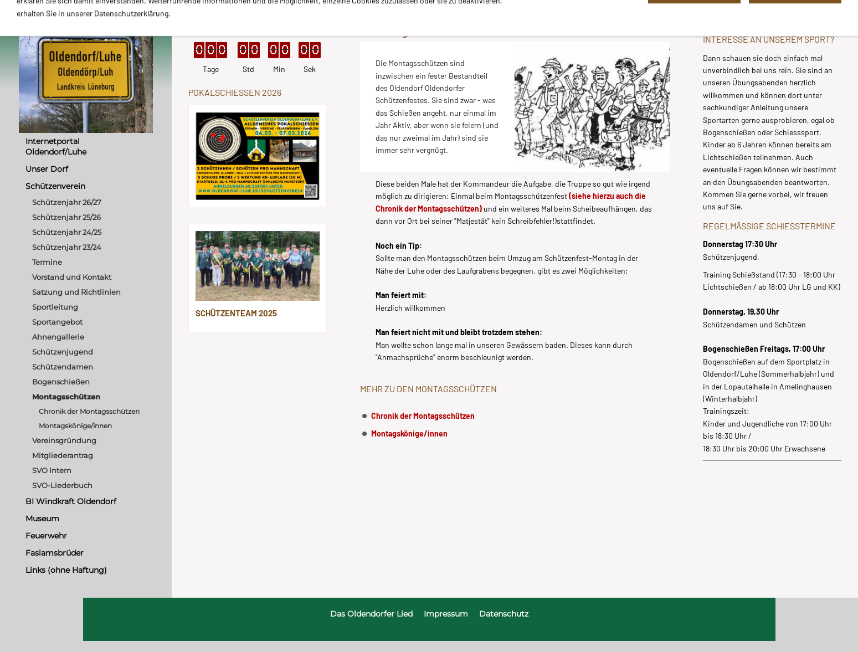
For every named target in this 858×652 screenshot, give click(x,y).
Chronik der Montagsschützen (423, 415)
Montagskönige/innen (409, 433)
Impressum (446, 614)
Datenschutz (503, 614)
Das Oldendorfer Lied (371, 614)
